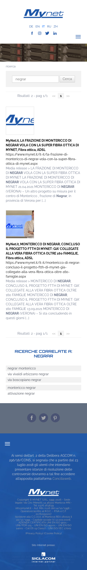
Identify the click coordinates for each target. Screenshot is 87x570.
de (31, 26)
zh (56, 26)
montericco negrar (22, 388)
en (37, 26)
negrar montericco (22, 368)
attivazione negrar (21, 393)
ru (49, 26)
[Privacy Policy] (34, 533)
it (43, 26)
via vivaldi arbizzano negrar (28, 374)
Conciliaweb (61, 478)
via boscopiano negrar (24, 380)
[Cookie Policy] (53, 533)
